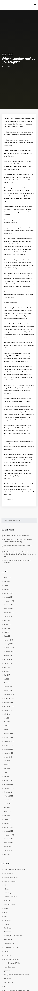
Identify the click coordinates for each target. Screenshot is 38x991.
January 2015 (8, 784)
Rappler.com (18, 500)
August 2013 (8, 851)
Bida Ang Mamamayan (11, 877)
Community (7, 893)
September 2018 (9, 613)
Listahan (6, 924)
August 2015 (8, 757)
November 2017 (9, 652)
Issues (6, 909)
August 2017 (8, 664)
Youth (5, 987)
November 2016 (9, 699)
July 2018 (7, 621)
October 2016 (8, 703)
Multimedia (7, 932)
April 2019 (7, 586)
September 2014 (9, 800)
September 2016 (9, 706)
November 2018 (9, 605)
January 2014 (8, 831)
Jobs (5, 913)
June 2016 (7, 718)
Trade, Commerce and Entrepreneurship (16, 975)
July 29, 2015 (6, 66)
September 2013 (9, 847)
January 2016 (8, 738)
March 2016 (7, 730)
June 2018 (7, 625)
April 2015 (7, 773)
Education (7, 901)
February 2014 (8, 827)
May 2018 (7, 628)
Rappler (10, 54)
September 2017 (9, 660)
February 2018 (8, 640)
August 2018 (8, 617)
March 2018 (7, 636)
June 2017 (7, 671)
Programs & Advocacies (11, 948)
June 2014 (7, 812)
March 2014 (8, 823)
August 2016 (8, 710)
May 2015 (7, 769)
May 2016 (7, 722)
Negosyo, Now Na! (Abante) (13, 936)
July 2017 (7, 667)
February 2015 (8, 781)
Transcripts (7, 979)
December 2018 (9, 601)
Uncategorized (8, 983)
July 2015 (7, 761)
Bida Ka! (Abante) (10, 881)
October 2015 (8, 749)
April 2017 (7, 679)
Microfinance (8, 928)
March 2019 (7, 589)
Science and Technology (11, 959)
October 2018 (8, 609)
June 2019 (7, 578)
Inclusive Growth (9, 905)
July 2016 (7, 714)
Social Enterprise (9, 967)
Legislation (7, 920)
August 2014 (8, 804)
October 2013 (8, 843)
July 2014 (7, 808)
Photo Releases (9, 944)
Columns (4, 54)
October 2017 (8, 656)
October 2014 (8, 796)
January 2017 (8, 691)
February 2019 (8, 593)
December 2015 (9, 742)
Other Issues (8, 940)
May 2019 (7, 582)
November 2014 (9, 792)
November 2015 (9, 745)
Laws (5, 916)
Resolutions (7, 955)
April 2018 (7, 632)
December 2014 (9, 788)
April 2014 (7, 820)
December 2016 (9, 695)
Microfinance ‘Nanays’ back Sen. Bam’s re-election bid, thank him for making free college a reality (20, 554)
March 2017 (7, 683)
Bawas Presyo (8, 874)
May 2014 (7, 816)
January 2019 (8, 597)
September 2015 (9, 753)
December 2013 (9, 835)
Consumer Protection (11, 897)
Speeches (7, 971)
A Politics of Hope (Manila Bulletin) (15, 870)
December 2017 (9, 648)
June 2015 (7, 765)
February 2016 (8, 734)
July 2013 (7, 855)
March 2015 (7, 777)
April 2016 (7, 726)
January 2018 (8, 644)
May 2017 (7, 675)
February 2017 (8, 687)
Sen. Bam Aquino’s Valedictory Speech (16, 536)
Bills (5, 885)
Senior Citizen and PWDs (12, 963)
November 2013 (9, 839)
